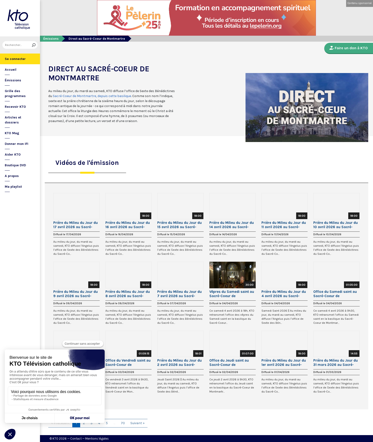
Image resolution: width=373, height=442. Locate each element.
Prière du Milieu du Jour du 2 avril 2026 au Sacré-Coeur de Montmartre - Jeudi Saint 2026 (179, 362)
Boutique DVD (15, 165)
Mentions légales (97, 438)
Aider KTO (13, 154)
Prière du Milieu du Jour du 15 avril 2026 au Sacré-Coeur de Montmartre (179, 225)
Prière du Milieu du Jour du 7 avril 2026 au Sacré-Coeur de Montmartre (179, 294)
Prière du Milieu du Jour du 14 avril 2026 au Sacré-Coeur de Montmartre (231, 225)
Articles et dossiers (13, 119)
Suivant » (137, 423)
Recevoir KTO (15, 107)
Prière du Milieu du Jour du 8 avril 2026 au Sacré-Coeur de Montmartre (127, 294)
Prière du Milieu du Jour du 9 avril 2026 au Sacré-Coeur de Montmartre (75, 294)
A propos (12, 176)
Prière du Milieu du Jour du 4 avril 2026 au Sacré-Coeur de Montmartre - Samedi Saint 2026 (283, 294)
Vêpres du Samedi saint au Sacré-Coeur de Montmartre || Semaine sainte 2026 (231, 294)
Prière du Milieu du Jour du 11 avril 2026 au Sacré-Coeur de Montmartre (283, 225)
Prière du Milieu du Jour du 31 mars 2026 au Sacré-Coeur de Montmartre (335, 362)
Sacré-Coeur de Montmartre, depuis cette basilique (92, 96)
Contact (76, 438)
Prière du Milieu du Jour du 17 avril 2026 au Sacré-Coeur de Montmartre (75, 225)
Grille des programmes (15, 93)
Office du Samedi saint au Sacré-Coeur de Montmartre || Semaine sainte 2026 (335, 294)
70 (123, 423)
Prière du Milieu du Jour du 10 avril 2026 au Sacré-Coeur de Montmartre (335, 225)
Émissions (13, 80)
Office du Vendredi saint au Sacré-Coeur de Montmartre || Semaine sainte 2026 (128, 362)
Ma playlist (13, 187)
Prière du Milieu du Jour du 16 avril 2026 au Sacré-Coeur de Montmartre (127, 225)
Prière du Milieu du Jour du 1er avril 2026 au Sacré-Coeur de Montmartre (283, 362)
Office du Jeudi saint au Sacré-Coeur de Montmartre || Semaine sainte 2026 (229, 362)
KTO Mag (12, 133)
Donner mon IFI (16, 144)
